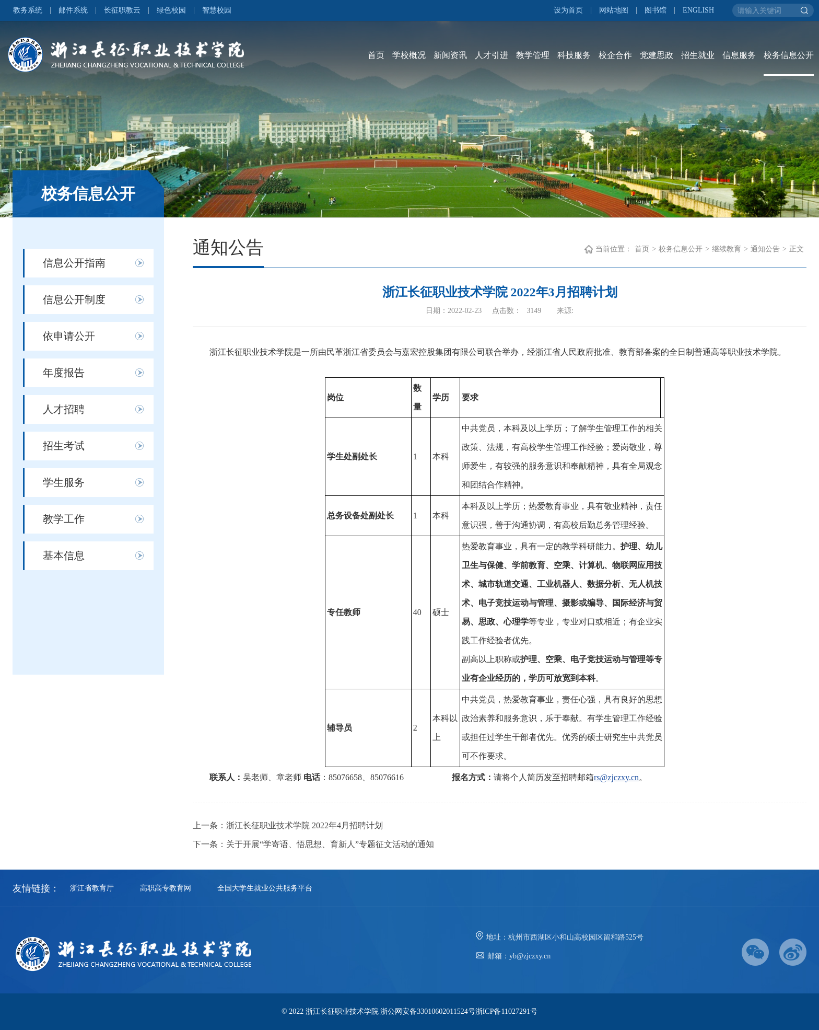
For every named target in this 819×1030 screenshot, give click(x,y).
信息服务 (739, 55)
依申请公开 (69, 336)
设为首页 (568, 10)
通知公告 (765, 249)
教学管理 (532, 55)
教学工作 (64, 519)
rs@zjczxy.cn (616, 777)
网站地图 (613, 10)
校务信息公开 (789, 55)
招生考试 (64, 446)
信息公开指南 (74, 263)
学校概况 (409, 55)
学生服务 (64, 482)
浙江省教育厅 (92, 888)
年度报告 (64, 372)
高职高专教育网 (165, 888)
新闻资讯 (450, 55)
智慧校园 (216, 10)
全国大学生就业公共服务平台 (264, 888)
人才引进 (491, 55)
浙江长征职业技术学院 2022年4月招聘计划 (304, 825)
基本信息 (64, 555)
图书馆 (655, 10)
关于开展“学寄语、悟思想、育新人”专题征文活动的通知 (330, 844)
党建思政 (656, 55)
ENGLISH (698, 10)
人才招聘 (64, 409)
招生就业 (698, 55)
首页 (376, 55)
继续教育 (726, 249)
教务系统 (27, 10)
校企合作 (615, 55)
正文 (796, 249)
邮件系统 (73, 10)
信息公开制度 (74, 299)
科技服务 (574, 55)
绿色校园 (171, 10)
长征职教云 (122, 10)
